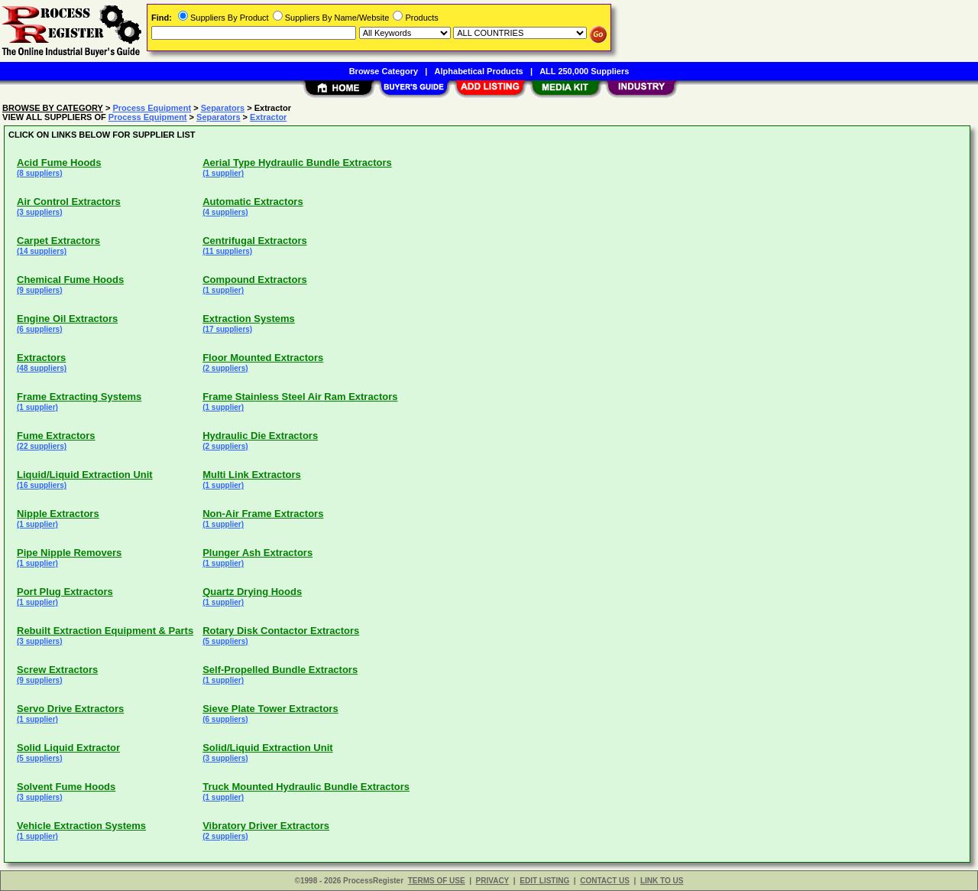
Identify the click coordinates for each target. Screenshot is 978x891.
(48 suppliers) (41, 368)
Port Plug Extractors (65, 591)
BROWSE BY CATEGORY (52, 107)
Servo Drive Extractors (70, 708)
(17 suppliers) (227, 329)
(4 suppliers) (225, 212)
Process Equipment (151, 107)
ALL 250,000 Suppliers (584, 71)
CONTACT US (605, 880)
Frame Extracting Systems (79, 396)
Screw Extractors (57, 669)
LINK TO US (661, 880)
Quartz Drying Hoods (252, 591)
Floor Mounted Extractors (262, 357)
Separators (222, 107)
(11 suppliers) (227, 251)
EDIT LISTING (544, 880)
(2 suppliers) (225, 368)
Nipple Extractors (58, 513)
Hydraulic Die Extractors (260, 435)
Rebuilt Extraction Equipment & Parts (105, 630)
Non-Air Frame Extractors (262, 513)
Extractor (268, 117)
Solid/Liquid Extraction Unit (267, 747)
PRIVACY (493, 880)
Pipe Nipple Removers (69, 552)
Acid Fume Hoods (59, 162)
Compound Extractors (254, 279)
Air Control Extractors (69, 201)
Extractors (41, 357)
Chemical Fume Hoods (70, 279)
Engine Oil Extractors (67, 318)
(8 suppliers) (39, 173)
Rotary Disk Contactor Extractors (280, 630)
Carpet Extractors (58, 240)
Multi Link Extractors (251, 474)
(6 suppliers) (39, 329)
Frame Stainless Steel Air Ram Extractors (299, 396)
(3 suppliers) (39, 212)
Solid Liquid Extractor (68, 747)
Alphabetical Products (479, 71)
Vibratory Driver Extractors (265, 825)
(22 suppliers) (41, 446)
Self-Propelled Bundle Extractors (280, 669)
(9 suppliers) (39, 290)
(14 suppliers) (41, 251)
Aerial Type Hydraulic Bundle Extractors (297, 162)
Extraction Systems (248, 318)
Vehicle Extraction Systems (81, 825)
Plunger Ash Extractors (257, 552)
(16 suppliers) (41, 485)
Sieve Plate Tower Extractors (270, 708)
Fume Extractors (56, 435)
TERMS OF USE (436, 880)
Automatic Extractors (252, 201)
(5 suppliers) (225, 641)
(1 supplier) (223, 173)
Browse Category (383, 71)
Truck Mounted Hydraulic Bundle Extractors (306, 786)
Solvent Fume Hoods (66, 786)
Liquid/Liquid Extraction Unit (85, 474)
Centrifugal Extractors (254, 240)
